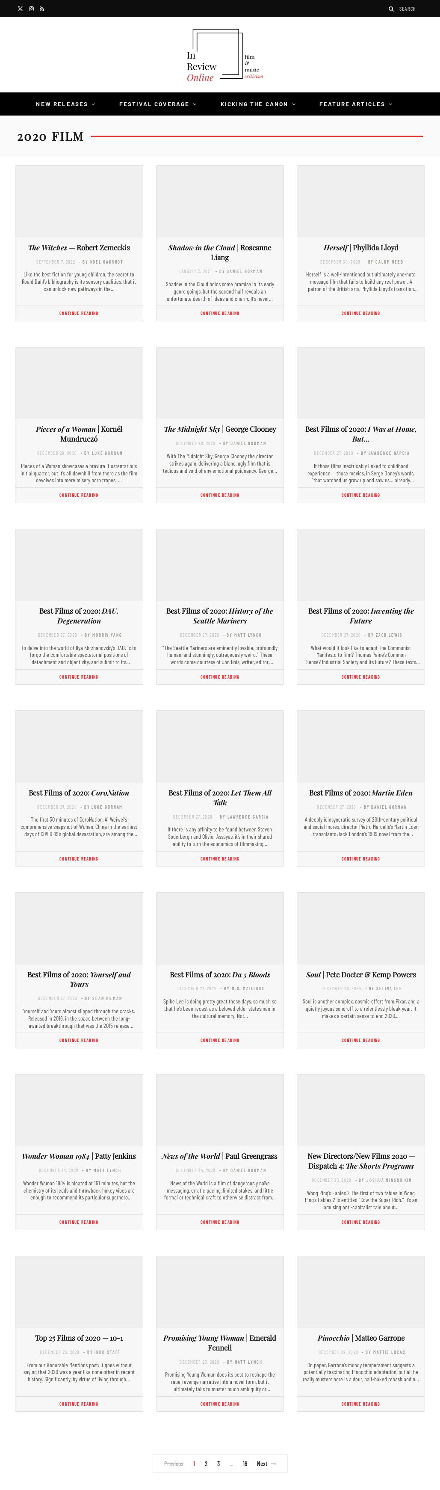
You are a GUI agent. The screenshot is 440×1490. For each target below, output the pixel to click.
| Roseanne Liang (219, 252)
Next (266, 1463)
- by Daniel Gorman (239, 271)
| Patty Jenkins (79, 1156)
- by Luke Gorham (102, 453)
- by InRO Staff (101, 1352)
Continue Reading (78, 313)
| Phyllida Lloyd (361, 247)
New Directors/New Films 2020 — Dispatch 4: (361, 1160)
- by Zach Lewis (383, 635)
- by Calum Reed (384, 261)
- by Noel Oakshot (101, 261)
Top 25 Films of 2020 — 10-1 (79, 1337)
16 (245, 1463)
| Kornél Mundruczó (79, 433)
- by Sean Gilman (101, 998)
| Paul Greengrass (220, 1156)
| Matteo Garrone (361, 1337)
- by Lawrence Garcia (383, 453)
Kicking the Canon (255, 103)
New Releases (62, 103)
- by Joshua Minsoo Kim (384, 1180)
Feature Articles (352, 103)
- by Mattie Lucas (383, 1352)
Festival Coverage (154, 103)
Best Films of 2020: (361, 433)
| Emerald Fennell (219, 1342)
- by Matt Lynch (242, 635)
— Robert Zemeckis (79, 247)
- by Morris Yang (101, 635)
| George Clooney (220, 428)
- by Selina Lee (383, 988)
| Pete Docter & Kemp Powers (361, 974)
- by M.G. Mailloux (242, 988)
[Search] (392, 9)
